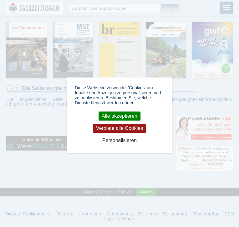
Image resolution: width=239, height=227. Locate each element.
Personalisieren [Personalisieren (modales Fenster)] (119, 140)
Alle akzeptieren (119, 116)
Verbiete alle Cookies (119, 128)
